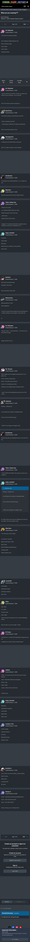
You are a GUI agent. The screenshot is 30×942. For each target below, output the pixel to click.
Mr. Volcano (8, 369)
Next (25, 24)
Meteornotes (9, 298)
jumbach (7, 277)
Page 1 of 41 (15, 24)
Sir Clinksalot (5, 17)
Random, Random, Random (17, 18)
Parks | (7, 9)
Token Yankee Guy (10, 202)
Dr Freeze (8, 632)
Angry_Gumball (9, 233)
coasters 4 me (9, 724)
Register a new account (15, 860)
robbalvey (8, 401)
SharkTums (8, 111)
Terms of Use (5, 931)
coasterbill (8, 581)
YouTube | (20, 9)
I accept (15, 939)
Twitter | (11, 9)
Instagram (24, 9)
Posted (11, 32)
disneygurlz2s (9, 137)
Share (7, 902)
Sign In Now (15, 871)
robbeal (7, 670)
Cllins (7, 601)
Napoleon (8, 190)
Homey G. (8, 791)
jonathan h (8, 768)
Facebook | (15, 9)
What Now (8, 528)
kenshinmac (8, 176)
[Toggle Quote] (3, 488)
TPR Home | (3, 9)
